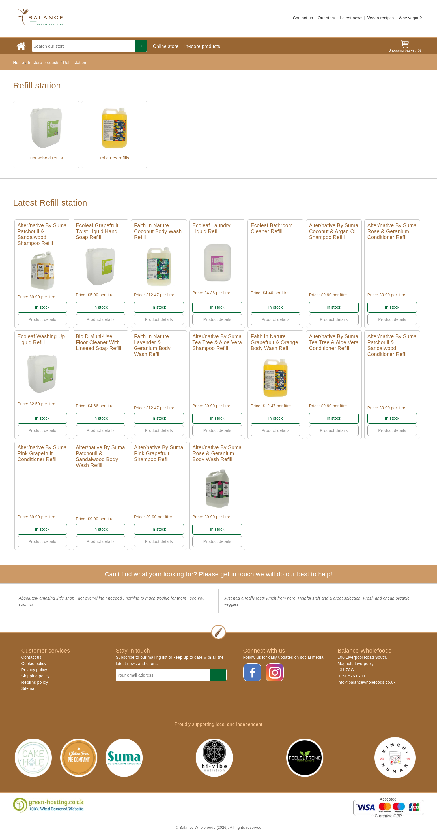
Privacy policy (34, 670)
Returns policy (34, 682)
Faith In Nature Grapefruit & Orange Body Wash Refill (274, 342)
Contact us (303, 18)
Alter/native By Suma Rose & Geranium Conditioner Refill (392, 231)
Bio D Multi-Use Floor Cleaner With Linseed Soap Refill (98, 342)
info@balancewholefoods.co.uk (367, 682)
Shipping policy (35, 676)
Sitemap (28, 688)
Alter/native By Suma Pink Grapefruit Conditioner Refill (42, 453)
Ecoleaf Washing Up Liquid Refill (41, 339)
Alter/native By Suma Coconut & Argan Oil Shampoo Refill (333, 231)
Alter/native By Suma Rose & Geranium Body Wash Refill (217, 453)
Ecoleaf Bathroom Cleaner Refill (271, 228)
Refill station (74, 62)
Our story (326, 18)
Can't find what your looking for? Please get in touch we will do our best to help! (218, 574)
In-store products (202, 46)
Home (18, 62)
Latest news (351, 18)
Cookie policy (33, 663)
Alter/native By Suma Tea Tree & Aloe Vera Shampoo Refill (217, 342)
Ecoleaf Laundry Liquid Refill (211, 228)
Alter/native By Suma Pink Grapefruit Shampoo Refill (158, 453)
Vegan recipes (380, 18)
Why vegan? (410, 18)
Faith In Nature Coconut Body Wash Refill (158, 231)
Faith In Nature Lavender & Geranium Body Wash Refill (152, 345)
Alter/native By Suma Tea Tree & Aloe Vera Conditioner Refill (334, 342)
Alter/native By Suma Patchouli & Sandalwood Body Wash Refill (100, 456)
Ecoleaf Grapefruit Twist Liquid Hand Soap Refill (97, 231)
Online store (165, 46)
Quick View (42, 270)
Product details (42, 319)
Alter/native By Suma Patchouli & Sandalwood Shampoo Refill (42, 234)
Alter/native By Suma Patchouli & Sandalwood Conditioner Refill (392, 345)
